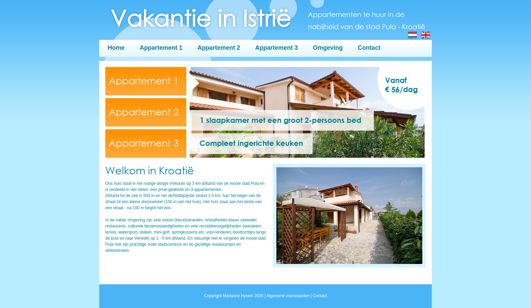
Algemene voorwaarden (288, 295)
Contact (369, 47)
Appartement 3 (276, 47)
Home (116, 47)
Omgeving (328, 47)
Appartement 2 (218, 47)
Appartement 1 (161, 47)
